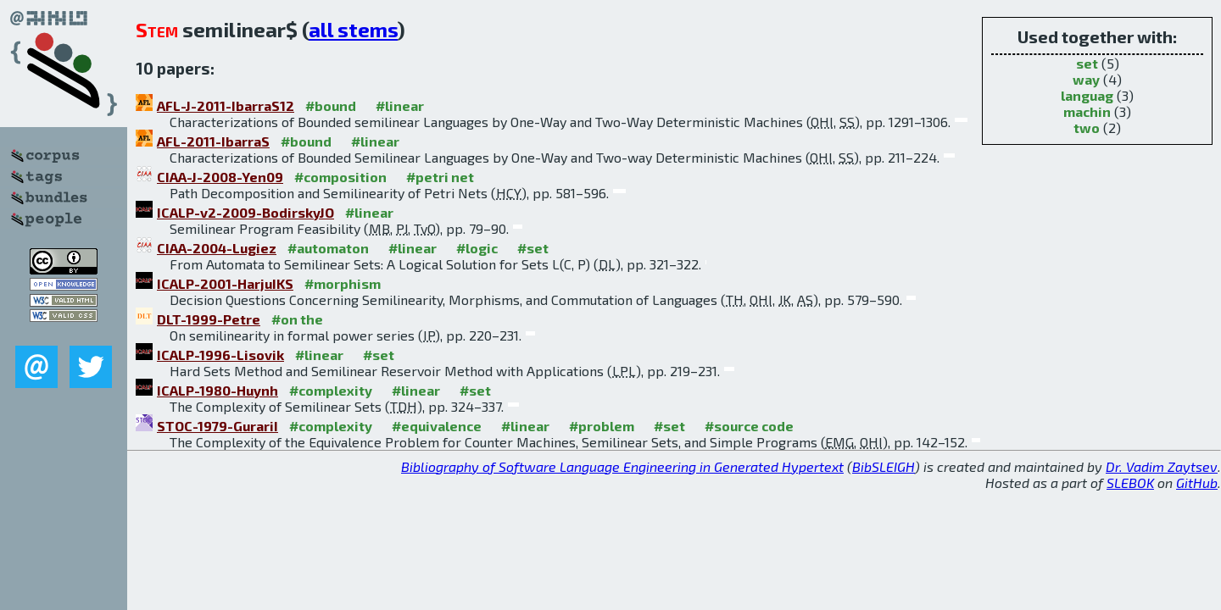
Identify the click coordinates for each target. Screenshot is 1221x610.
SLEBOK (1130, 482)
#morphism (342, 283)
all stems (353, 29)
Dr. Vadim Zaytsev (1162, 466)
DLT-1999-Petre (208, 319)
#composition (340, 177)
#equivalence (437, 426)
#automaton (328, 248)
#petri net (440, 177)
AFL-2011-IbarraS (213, 141)
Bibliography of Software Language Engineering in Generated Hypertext (622, 466)
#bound (330, 105)
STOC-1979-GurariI (217, 426)
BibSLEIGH (883, 466)
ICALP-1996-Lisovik (220, 355)
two (1086, 127)
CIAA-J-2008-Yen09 (220, 177)
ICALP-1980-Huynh (217, 390)
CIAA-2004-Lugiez (216, 248)
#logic (477, 248)
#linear (400, 105)
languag (1087, 95)
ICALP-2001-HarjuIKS (225, 283)
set (1087, 63)
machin (1087, 111)
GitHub (1197, 482)
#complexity (330, 390)
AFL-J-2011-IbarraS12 (225, 105)
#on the (297, 319)
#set (533, 248)
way (1086, 79)
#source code (749, 426)
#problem (601, 426)
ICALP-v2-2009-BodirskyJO (245, 212)
